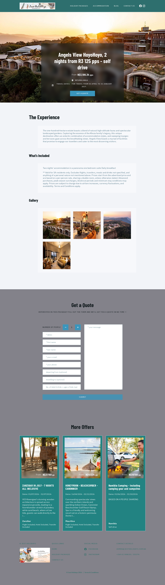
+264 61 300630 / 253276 (128, 554)
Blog (116, 6)
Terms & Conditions (91, 572)
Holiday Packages (79, 6)
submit (82, 397)
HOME (54, 549)
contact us (57, 560)
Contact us (129, 6)
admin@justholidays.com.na (131, 549)
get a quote (82, 93)
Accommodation (101, 6)
